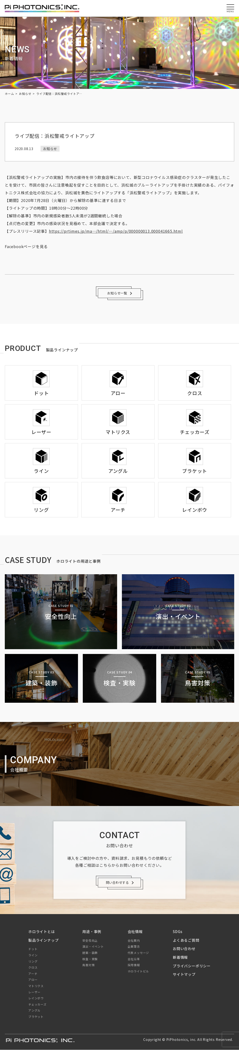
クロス (32, 967)
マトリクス (36, 986)
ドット (32, 949)
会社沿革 (134, 959)
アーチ (32, 973)
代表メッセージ (138, 953)
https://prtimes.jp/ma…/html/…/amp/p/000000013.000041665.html (116, 231)
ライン (32, 955)
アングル (34, 1010)
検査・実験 (90, 959)
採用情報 (134, 965)
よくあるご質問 (186, 940)
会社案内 (134, 940)
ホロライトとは (41, 931)
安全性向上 (90, 940)
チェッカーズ (37, 1004)
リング (32, 961)
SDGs (177, 931)
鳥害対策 (88, 965)
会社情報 (135, 931)
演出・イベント (93, 947)
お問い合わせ (184, 948)
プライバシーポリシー (192, 965)
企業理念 (134, 947)
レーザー (34, 992)
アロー (32, 980)
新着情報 (180, 957)
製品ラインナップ (43, 940)
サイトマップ (184, 974)
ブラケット (36, 1016)
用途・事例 (91, 931)
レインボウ (36, 998)
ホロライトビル (138, 971)
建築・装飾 (90, 953)
